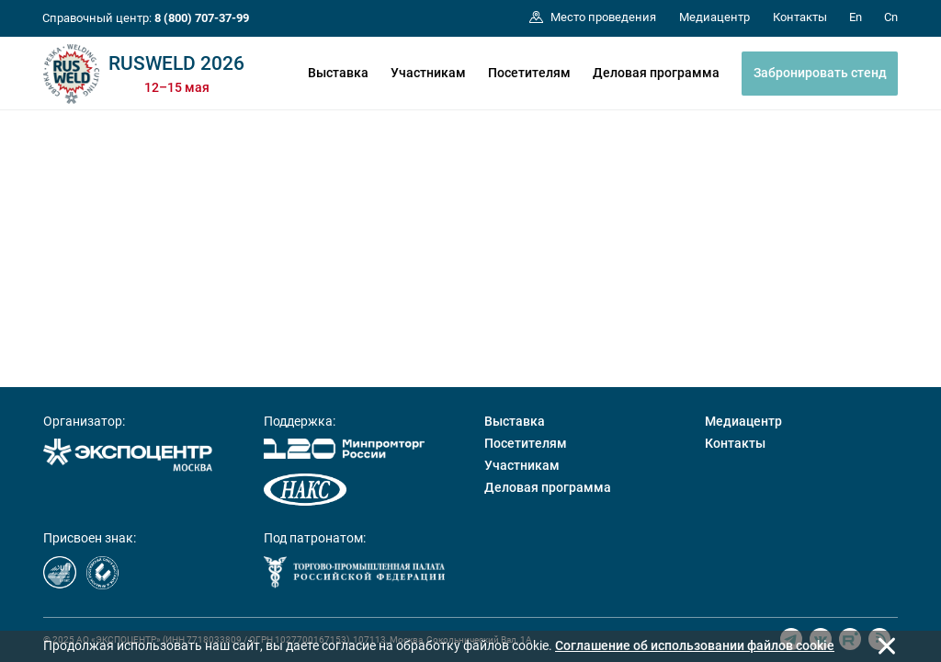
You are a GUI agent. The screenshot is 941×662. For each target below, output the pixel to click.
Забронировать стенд (820, 72)
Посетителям (529, 72)
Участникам (428, 72)
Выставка (338, 72)
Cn (891, 17)
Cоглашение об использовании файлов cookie (694, 645)
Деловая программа (656, 72)
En (855, 17)
